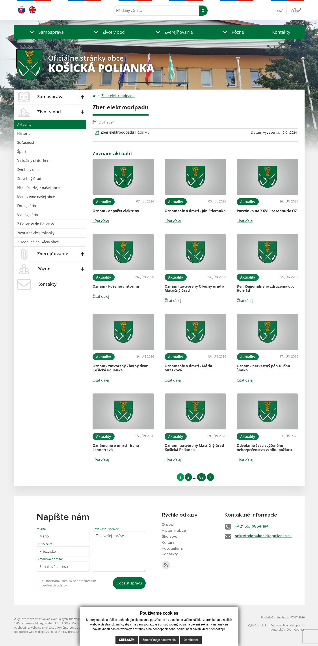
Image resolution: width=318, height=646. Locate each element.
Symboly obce (28, 169)
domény (61, 627)
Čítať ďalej (101, 221)
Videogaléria (27, 214)
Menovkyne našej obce (36, 196)
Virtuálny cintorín (32, 160)
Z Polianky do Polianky (35, 223)
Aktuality (24, 124)
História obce (174, 531)
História (23, 133)
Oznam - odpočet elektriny (116, 210)
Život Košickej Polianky (35, 232)
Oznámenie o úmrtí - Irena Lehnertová (116, 447)
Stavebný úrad (29, 178)
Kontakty (281, 32)
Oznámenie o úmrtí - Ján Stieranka (195, 210)
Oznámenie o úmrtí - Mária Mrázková (188, 368)
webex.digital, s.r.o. (42, 627)
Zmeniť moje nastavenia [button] (159, 640)
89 (201, 477)
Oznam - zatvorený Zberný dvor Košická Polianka (120, 368)
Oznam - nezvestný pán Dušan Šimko (263, 368)
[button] (46, 32)
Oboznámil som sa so (69, 583)
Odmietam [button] (191, 640)
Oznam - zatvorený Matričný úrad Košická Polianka (194, 447)
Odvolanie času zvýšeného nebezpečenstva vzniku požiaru (264, 447)
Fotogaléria (26, 205)
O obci (168, 525)
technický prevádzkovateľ (71, 632)
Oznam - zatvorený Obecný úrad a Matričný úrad (194, 288)
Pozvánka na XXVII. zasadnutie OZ (267, 210)
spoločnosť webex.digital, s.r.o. (34, 632)
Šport (21, 151)
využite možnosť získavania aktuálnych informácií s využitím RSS (57, 619)
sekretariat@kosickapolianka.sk (263, 536)
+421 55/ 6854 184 (252, 526)
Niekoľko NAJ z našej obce (38, 187)
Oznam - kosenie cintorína (116, 286)
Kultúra (168, 543)
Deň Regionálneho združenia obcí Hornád (266, 288)
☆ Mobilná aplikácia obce (38, 242)
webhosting (21, 627)
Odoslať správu (129, 583)
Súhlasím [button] (126, 640)
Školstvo (169, 537)
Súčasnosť (25, 142)
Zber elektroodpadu (118, 95)
